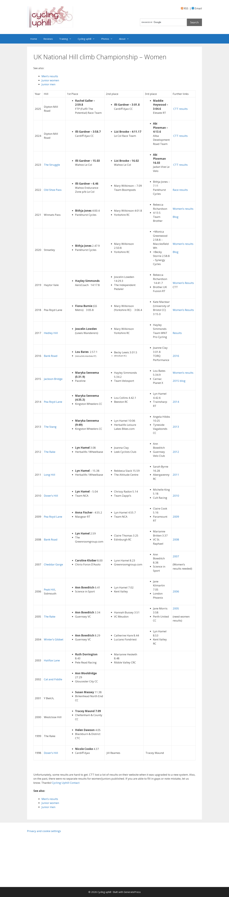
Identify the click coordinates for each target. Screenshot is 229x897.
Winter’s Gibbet (53, 639)
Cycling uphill (88, 39)
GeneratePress (132, 892)
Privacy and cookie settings (44, 831)
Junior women (50, 80)
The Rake (49, 452)
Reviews (48, 38)
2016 (176, 356)
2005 (176, 608)
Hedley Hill (51, 333)
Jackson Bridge (53, 379)
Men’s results (50, 76)
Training (67, 39)
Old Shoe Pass (53, 190)
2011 (176, 474)
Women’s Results (183, 283)
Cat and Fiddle (53, 679)
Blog (175, 217)
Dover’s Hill (51, 495)
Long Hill (49, 474)
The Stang (50, 426)
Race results (180, 190)
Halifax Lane (52, 660)
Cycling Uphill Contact (66, 783)
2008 (176, 539)
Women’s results (183, 209)
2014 (176, 402)
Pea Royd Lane (53, 402)
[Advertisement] (54, 858)
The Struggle (52, 164)
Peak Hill (49, 589)
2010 (176, 495)
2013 (176, 426)
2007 (176, 556)
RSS (184, 8)
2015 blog (179, 381)
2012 (176, 452)
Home (33, 38)
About (125, 39)
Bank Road (50, 356)
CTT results (180, 109)
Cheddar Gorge (53, 564)
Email (197, 8)
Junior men (48, 84)
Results (177, 333)
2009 (176, 516)
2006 (176, 591)
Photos (108, 39)
